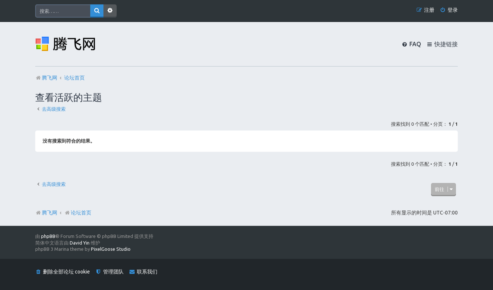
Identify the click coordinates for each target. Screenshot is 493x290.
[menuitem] (449, 10)
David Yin (80, 242)
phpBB (48, 236)
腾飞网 (49, 213)
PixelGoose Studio (111, 249)
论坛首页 (77, 213)
